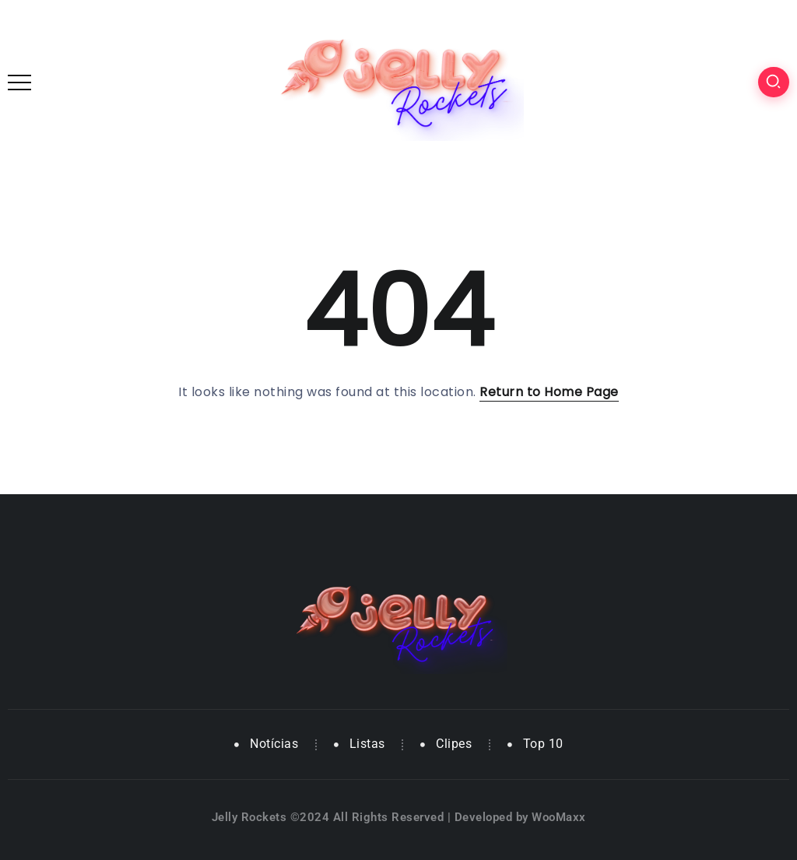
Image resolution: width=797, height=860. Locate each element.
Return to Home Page (549, 392)
